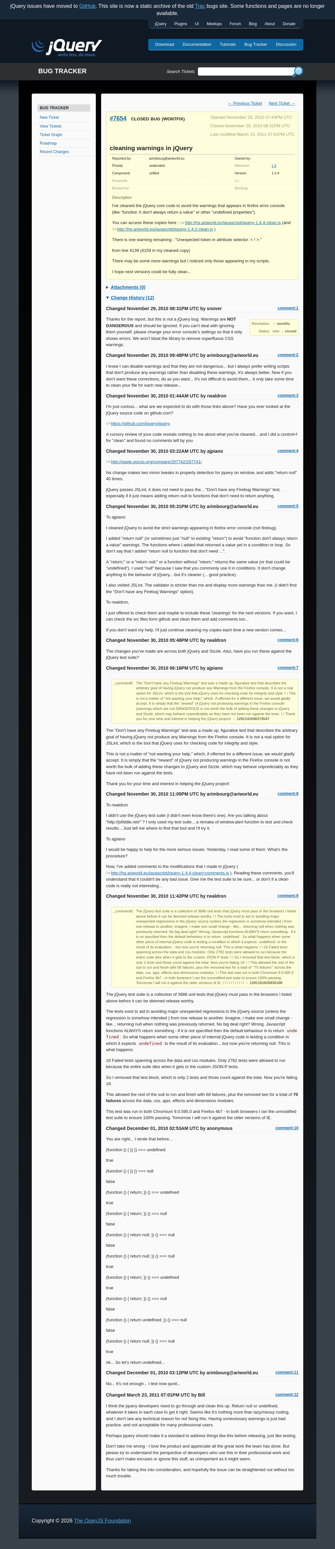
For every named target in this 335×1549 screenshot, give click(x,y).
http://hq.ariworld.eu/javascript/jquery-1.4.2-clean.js (162, 229)
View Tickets (51, 126)
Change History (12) (132, 297)
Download (164, 44)
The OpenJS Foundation (102, 1520)
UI (197, 24)
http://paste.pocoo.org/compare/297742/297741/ (154, 461)
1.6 (274, 165)
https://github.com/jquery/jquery (138, 423)
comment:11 (286, 1372)
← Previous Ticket (245, 103)
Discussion (286, 44)
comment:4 (288, 451)
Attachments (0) (128, 287)
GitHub (87, 6)
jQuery (160, 24)
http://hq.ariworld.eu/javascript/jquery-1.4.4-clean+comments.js (167, 873)
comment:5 (288, 506)
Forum (235, 24)
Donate (289, 24)
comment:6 (288, 640)
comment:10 (286, 1128)
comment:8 (288, 793)
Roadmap (48, 143)
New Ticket (49, 117)
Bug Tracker (255, 44)
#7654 (118, 118)
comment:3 (288, 395)
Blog (253, 24)
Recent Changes (54, 152)
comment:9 (288, 895)
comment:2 (288, 355)
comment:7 (288, 667)
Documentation (197, 44)
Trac (200, 6)
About (270, 24)
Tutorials (228, 44)
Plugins (180, 24)
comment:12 (286, 1394)
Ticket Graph (51, 134)
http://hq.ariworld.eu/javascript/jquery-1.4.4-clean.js (230, 222)
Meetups (214, 24)
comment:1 (288, 308)
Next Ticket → (282, 103)
